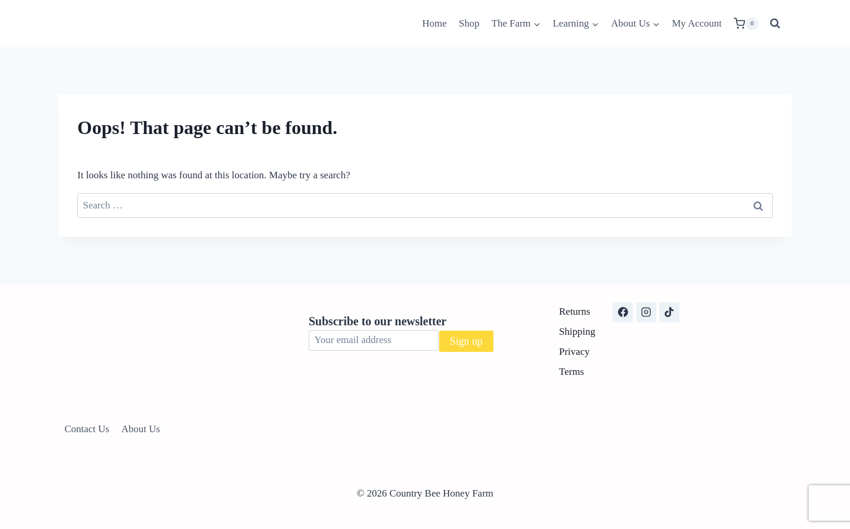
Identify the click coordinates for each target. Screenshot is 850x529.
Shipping (577, 331)
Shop (469, 23)
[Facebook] (623, 312)
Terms (571, 371)
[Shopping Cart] (746, 23)
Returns (574, 311)
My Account (697, 23)
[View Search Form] (775, 23)
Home (434, 23)
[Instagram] (646, 312)
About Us (141, 429)
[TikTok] (669, 312)
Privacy (574, 351)
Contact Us (86, 429)
